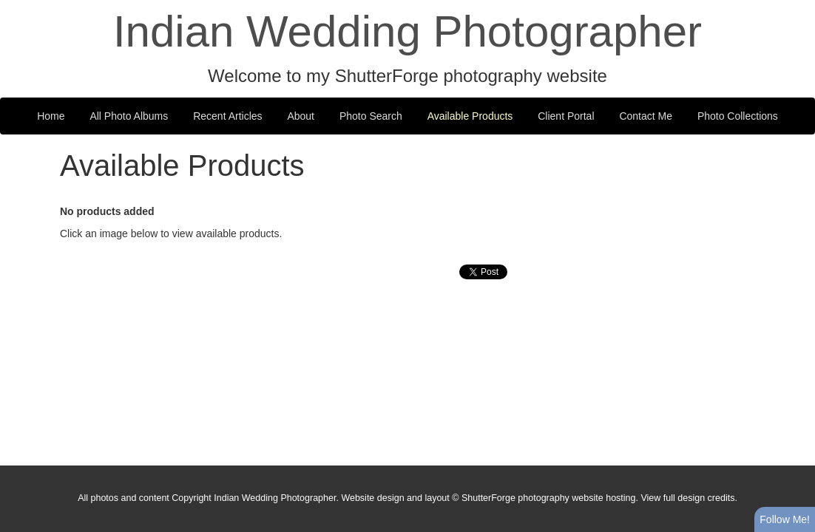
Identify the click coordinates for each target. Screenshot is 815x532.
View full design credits (687, 498)
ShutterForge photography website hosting (548, 498)
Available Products (470, 116)
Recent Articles (227, 116)
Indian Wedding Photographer (407, 31)
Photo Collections (737, 116)
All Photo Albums (128, 116)
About (300, 116)
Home (50, 116)
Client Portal (566, 116)
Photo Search (370, 116)
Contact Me (645, 116)
